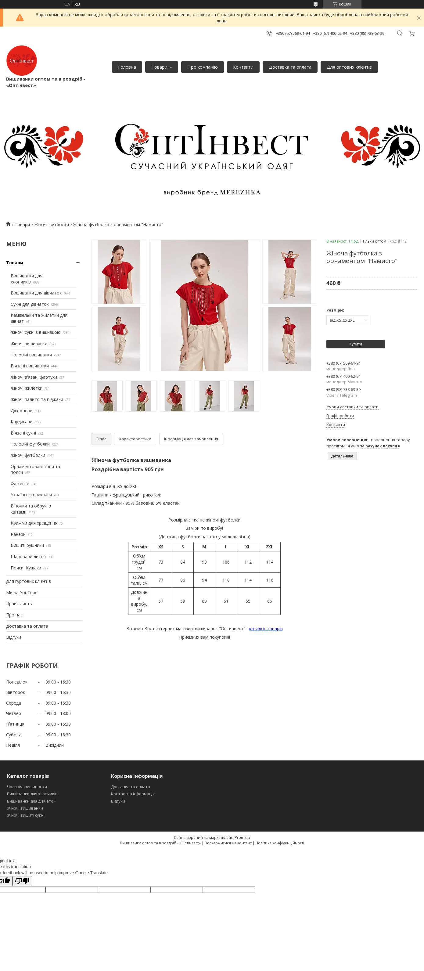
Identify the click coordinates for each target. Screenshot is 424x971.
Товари (159, 67)
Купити (355, 344)
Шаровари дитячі (29, 556)
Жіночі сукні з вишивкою (35, 332)
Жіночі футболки (51, 224)
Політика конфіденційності (280, 843)
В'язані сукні (23, 433)
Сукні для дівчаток (30, 304)
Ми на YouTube (22, 592)
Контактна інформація (133, 793)
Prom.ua (242, 837)
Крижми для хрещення (34, 523)
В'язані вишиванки (30, 366)
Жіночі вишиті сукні (26, 815)
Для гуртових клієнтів (28, 581)
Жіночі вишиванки (29, 343)
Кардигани (21, 421)
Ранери (18, 534)
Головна (127, 67)
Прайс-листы (19, 603)
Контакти (243, 67)
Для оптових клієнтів (349, 67)
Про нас (14, 615)
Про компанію (202, 67)
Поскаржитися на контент (228, 843)
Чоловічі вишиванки (31, 355)
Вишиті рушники (27, 545)
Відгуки (13, 637)
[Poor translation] (22, 881)
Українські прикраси (31, 494)
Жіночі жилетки (26, 388)
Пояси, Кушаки (26, 568)
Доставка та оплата (290, 67)
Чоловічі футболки (30, 444)
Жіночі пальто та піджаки (37, 399)
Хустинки (20, 483)
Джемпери (21, 410)
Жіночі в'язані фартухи (34, 377)
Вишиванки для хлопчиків (26, 279)
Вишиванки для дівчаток (36, 293)
